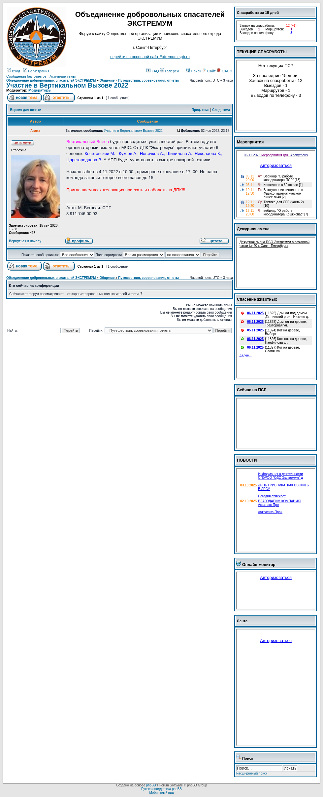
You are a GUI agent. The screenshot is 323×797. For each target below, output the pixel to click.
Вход (13, 71)
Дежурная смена (253, 229)
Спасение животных (257, 299)
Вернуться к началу (25, 241)
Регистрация (36, 71)
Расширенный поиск (251, 773)
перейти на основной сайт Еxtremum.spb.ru (150, 57)
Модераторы (39, 90)
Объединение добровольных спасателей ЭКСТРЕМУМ (51, 80)
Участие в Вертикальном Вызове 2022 (67, 85)
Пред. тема (201, 110)
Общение (107, 80)
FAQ (152, 71)
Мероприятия (250, 142)
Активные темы (62, 76)
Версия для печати (25, 110)
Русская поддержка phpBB (161, 789)
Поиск (193, 71)
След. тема (221, 110)
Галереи (169, 71)
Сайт (209, 71)
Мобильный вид (161, 792)
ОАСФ (224, 71)
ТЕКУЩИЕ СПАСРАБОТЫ (262, 52)
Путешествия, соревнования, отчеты (148, 80)
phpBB (151, 785)
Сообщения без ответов (26, 76)
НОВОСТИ (247, 460)
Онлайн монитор (258, 564)
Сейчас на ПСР (252, 390)
